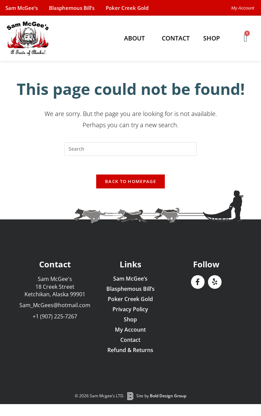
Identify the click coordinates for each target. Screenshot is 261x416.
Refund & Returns (130, 352)
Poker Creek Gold (139, 8)
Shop (213, 38)
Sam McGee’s (24, 8)
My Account (130, 331)
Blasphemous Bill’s (79, 8)
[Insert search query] (130, 149)
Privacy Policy (130, 311)
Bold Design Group (168, 398)
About (136, 38)
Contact (176, 38)
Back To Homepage (130, 183)
